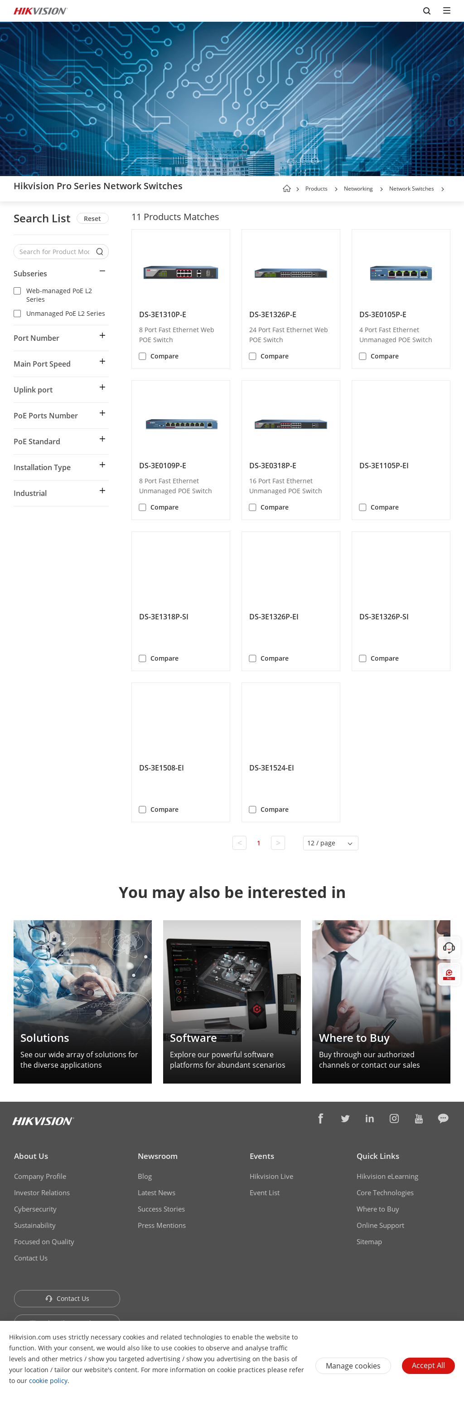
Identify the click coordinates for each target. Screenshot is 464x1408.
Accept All (428, 1365)
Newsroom (158, 1156)
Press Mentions (162, 1225)
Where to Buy (378, 1208)
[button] (336, 189)
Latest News (156, 1192)
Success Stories (161, 1208)
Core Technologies (385, 1192)
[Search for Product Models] (54, 252)
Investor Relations (42, 1192)
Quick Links (378, 1156)
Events (262, 1156)
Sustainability (35, 1225)
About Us (31, 1156)
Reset (92, 218)
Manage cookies (353, 1366)
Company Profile (40, 1176)
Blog (145, 1176)
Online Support (380, 1225)
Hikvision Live (271, 1176)
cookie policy (48, 1380)
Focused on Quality (44, 1241)
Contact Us (31, 1257)
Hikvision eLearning (387, 1176)
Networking (358, 188)
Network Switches (411, 188)
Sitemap (369, 1241)
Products (316, 188)
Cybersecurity (35, 1208)
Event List (265, 1192)
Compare (164, 356)
